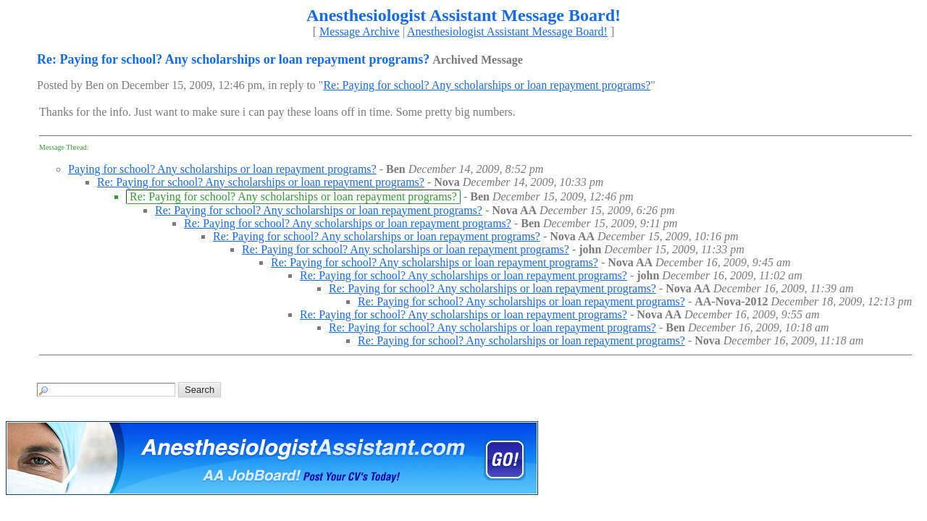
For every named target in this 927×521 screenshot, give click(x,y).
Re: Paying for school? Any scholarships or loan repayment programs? (486, 85)
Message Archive (359, 31)
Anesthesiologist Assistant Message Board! (507, 31)
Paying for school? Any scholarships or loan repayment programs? (222, 169)
